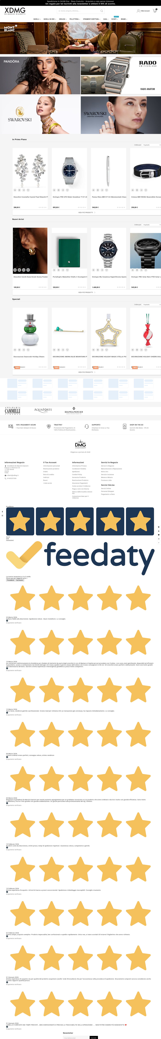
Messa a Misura (107, 477)
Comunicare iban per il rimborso (80, 497)
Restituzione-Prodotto (80, 480)
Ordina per (137, 145)
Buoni (45, 480)
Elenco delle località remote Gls (82, 492)
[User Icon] (143, 11)
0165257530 (11, 478)
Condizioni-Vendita (79, 469)
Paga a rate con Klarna (80, 489)
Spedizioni (76, 472)
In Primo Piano (19, 140)
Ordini (45, 472)
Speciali (16, 299)
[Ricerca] (78, 11)
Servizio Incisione (107, 475)
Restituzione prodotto (51, 469)
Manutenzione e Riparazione (111, 469)
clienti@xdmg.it (13, 475)
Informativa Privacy (79, 466)
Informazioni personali (51, 466)
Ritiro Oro (104, 472)
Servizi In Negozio (107, 466)
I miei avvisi (47, 483)
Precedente (10, 580)
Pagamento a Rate (108, 494)
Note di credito (48, 475)
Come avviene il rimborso (81, 486)
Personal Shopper (107, 491)
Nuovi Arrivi (18, 219)
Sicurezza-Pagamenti (80, 483)
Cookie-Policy (77, 475)
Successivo (19, 580)
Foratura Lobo (106, 480)
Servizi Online (106, 489)
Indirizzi (46, 477)
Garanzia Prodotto (79, 477)
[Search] (102, 11)
